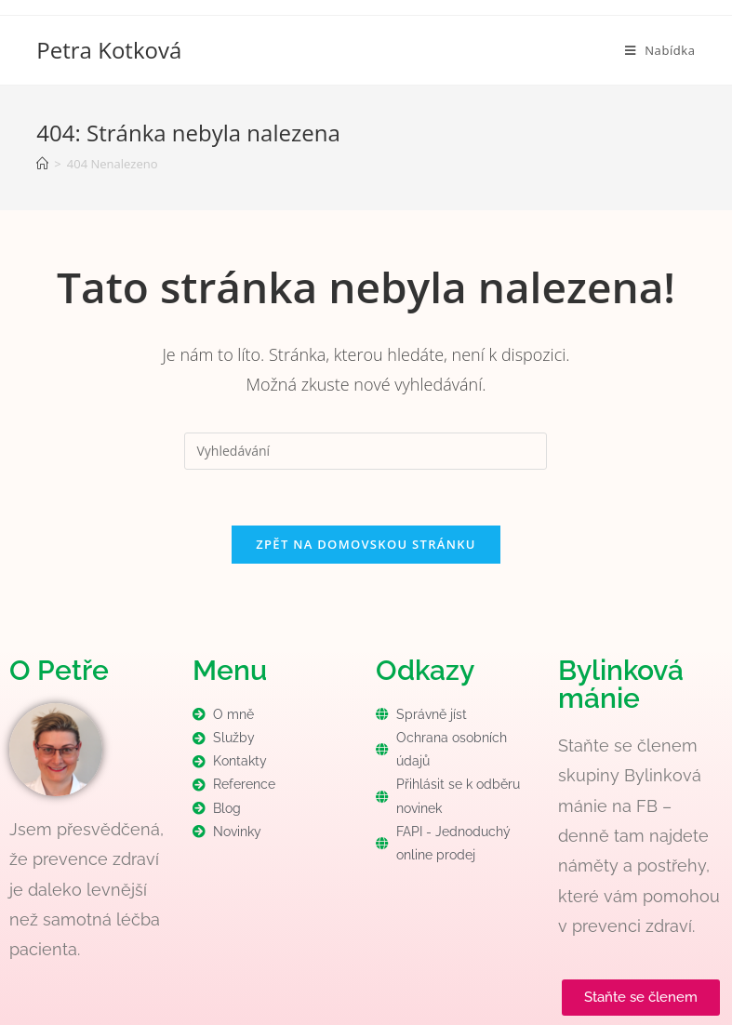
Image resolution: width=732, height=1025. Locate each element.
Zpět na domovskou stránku (365, 544)
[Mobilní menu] (660, 50)
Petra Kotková (108, 49)
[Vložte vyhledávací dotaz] (365, 451)
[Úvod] (42, 163)
